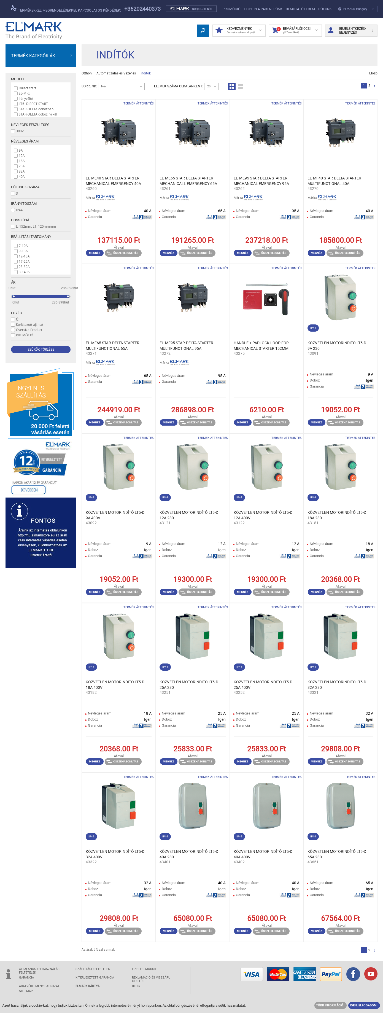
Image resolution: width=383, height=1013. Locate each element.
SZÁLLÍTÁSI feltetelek (92, 969)
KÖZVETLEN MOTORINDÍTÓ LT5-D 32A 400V (115, 854)
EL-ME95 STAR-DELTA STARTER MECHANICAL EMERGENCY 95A (261, 181)
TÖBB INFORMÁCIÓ (329, 1005)
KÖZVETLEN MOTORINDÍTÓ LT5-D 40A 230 (189, 854)
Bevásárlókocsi (295, 30)
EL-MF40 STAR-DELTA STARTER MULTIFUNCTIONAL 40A (334, 181)
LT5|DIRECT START (33, 103)
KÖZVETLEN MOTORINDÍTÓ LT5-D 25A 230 (189, 685)
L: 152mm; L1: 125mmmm (36, 226)
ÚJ (17, 319)
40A (22, 176)
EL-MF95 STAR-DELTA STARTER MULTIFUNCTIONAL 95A (186, 346)
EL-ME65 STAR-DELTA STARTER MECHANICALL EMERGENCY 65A (188, 181)
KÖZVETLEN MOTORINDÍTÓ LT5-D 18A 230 (337, 515)
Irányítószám (24, 203)
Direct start (27, 88)
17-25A (24, 261)
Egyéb (16, 313)
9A (21, 150)
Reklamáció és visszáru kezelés (151, 979)
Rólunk (325, 9)
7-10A (23, 245)
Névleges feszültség (30, 125)
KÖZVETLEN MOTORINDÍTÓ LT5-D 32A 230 (337, 685)
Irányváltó (26, 98)
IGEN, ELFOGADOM (363, 1005)
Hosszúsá (20, 220)
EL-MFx (24, 93)
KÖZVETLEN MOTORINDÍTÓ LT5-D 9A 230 (337, 346)
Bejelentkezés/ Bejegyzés (350, 30)
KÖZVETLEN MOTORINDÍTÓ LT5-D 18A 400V (115, 685)
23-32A (24, 266)
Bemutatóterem (300, 9)
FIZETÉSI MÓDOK (144, 969)
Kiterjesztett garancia (94, 977)
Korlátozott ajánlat (29, 324)
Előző (373, 73)
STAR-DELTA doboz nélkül (38, 114)
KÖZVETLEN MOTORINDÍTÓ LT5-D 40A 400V (263, 854)
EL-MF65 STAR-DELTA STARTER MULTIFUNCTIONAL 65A (112, 346)
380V (20, 131)
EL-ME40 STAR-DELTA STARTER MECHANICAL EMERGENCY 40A (113, 181)
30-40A (24, 272)
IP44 (19, 210)
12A (22, 155)
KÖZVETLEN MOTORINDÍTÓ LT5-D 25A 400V (263, 685)
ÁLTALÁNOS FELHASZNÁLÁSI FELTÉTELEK (39, 970)
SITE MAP (26, 991)
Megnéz (94, 252)
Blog (136, 986)
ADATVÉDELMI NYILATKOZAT (39, 986)
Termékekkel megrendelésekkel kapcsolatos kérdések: (66, 8)
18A (22, 160)
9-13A (23, 251)
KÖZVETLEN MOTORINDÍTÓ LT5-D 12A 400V (263, 515)
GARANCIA (26, 977)
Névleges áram (25, 141)
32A (22, 171)
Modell (18, 79)
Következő (374, 86)
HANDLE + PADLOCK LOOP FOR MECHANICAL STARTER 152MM (261, 346)
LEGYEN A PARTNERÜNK (263, 9)
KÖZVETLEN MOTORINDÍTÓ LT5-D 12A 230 (189, 515)
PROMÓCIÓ (231, 9)
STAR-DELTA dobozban (36, 109)
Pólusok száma (25, 187)
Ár (13, 282)
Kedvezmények (238, 30)
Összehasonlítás (122, 253)
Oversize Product (29, 329)
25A (22, 166)
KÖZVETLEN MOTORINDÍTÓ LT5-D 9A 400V (115, 515)
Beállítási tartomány (31, 237)
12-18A (24, 256)
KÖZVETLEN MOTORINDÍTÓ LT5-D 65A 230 (337, 854)
